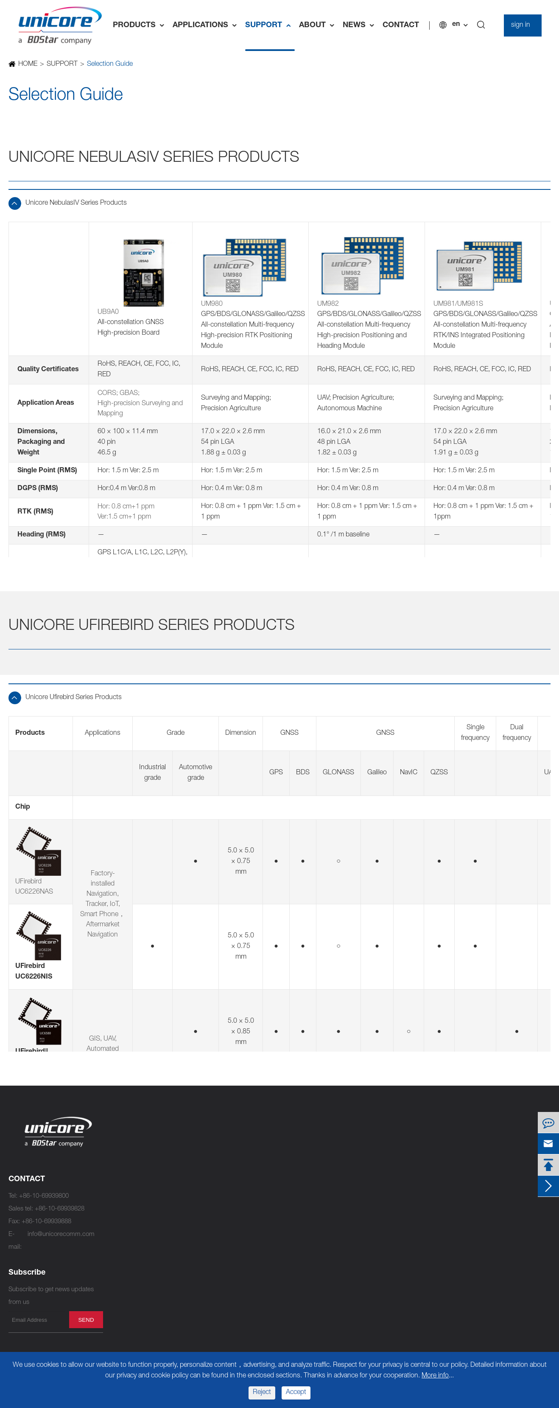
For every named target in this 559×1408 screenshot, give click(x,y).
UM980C (124, 1194)
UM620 (219, 1168)
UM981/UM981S (134, 1219)
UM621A (220, 1181)
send (86, 1320)
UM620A (220, 1155)
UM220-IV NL (227, 1257)
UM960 (121, 1206)
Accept (296, 1392)
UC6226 (220, 1206)
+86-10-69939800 (44, 1196)
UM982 (121, 1155)
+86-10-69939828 (59, 1209)
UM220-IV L (225, 1283)
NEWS (360, 25)
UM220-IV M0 (228, 1270)
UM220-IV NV (227, 1245)
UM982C (124, 1168)
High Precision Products (156, 1126)
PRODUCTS (140, 25)
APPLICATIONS (207, 25)
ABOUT (318, 25)
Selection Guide (109, 64)
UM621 (219, 1194)
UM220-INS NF (230, 1232)
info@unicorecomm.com (61, 1234)
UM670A (123, 1270)
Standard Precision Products (261, 1126)
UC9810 (123, 1143)
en (456, 24)
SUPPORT (270, 25)
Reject (262, 1392)
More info (435, 1376)
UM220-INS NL (230, 1219)
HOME (27, 64)
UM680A (123, 1257)
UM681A (123, 1245)
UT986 (120, 1232)
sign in (520, 25)
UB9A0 (121, 1283)
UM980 (121, 1181)
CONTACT (401, 25)
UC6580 (220, 1143)
